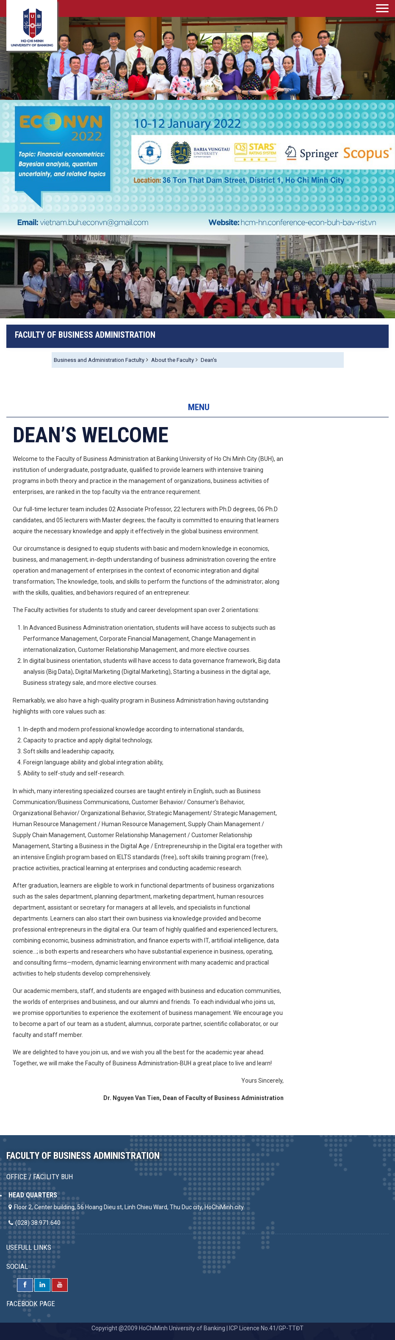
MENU (199, 407)
